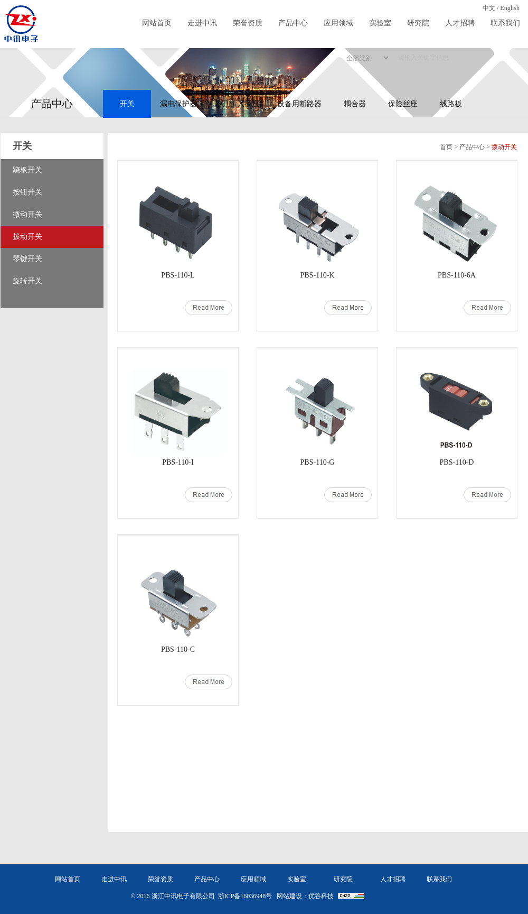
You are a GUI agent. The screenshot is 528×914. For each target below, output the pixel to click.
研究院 (418, 23)
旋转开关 (27, 281)
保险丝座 (403, 104)
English (510, 8)
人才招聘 (460, 23)
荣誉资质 (247, 23)
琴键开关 (27, 259)
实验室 (380, 23)
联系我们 (505, 23)
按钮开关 (27, 192)
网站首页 (157, 23)
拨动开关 (27, 237)
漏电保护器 (178, 104)
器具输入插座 (237, 104)
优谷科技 (321, 896)
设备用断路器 (299, 104)
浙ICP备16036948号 (245, 896)
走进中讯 (202, 23)
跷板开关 (27, 170)
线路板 (451, 104)
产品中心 (293, 23)
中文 (489, 8)
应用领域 (338, 23)
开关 (127, 104)
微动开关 (27, 214)
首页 (446, 147)
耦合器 (355, 104)
